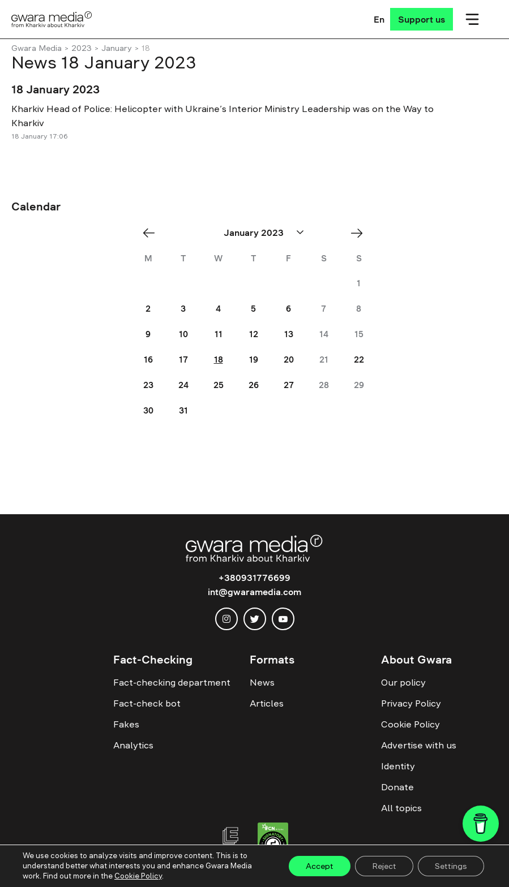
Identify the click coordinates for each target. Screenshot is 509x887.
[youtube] (283, 619)
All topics (401, 807)
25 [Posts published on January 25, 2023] (218, 385)
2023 (81, 48)
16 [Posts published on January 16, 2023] (148, 359)
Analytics (133, 745)
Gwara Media (36, 48)
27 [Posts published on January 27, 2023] (289, 385)
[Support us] (421, 19)
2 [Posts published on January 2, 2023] (148, 308)
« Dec (152, 232)
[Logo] (51, 19)
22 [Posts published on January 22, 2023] (359, 359)
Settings (451, 866)
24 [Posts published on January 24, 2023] (183, 385)
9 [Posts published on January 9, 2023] (148, 334)
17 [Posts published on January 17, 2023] (183, 359)
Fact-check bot (147, 703)
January (116, 48)
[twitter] (254, 619)
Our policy (403, 682)
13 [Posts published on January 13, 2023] (288, 334)
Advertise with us (418, 745)
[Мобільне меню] (472, 19)
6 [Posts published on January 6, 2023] (288, 308)
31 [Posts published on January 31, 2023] (183, 410)
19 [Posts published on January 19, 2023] (253, 359)
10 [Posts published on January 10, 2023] (183, 334)
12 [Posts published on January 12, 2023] (253, 334)
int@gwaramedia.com (254, 591)
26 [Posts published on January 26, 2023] (254, 385)
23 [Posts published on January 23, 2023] (148, 385)
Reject (384, 866)
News (262, 682)
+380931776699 (254, 577)
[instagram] (226, 619)
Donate (397, 786)
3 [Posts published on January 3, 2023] (183, 308)
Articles (267, 703)
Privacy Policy (411, 703)
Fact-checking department (171, 682)
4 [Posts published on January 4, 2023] (218, 308)
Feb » (360, 232)
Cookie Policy (410, 724)
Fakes (126, 724)
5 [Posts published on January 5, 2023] (253, 308)
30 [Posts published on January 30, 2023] (148, 410)
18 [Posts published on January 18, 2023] (218, 359)
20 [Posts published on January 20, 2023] (289, 359)
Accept (319, 866)
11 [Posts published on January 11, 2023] (219, 334)
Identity (398, 765)
